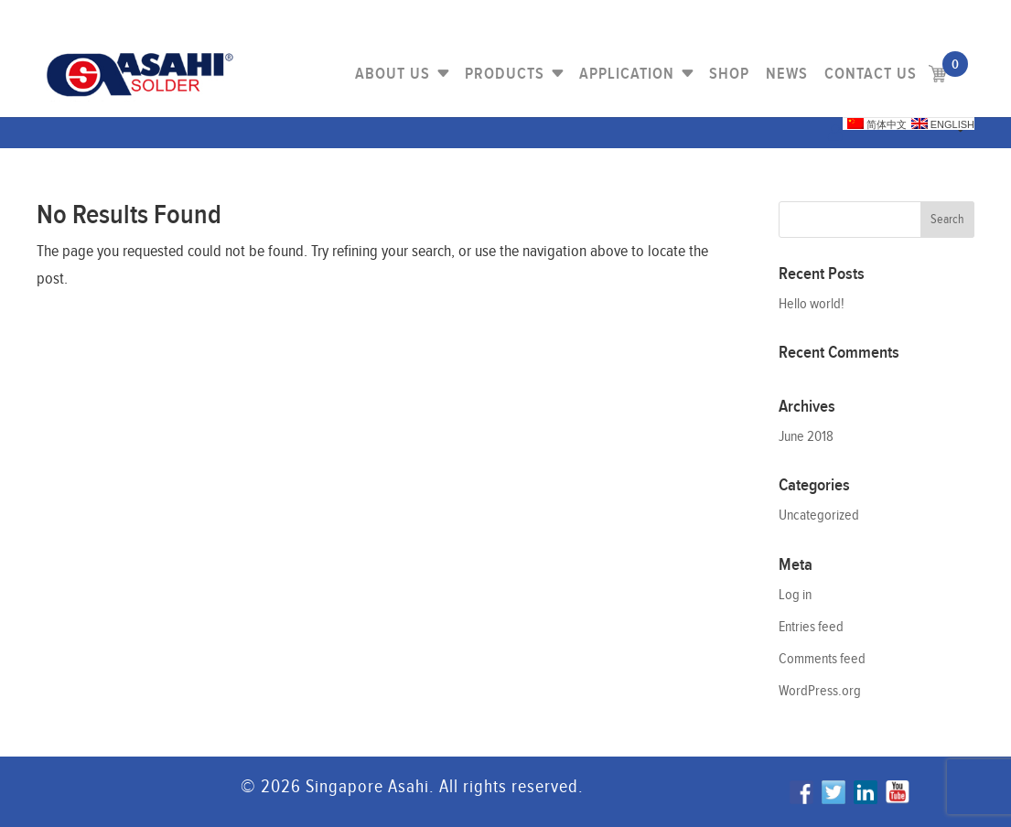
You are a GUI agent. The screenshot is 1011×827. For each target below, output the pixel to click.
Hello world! (811, 304)
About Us (392, 73)
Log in (795, 595)
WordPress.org (820, 691)
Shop (729, 73)
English (942, 124)
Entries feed (811, 627)
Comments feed (822, 659)
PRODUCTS (504, 73)
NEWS (787, 73)
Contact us (870, 73)
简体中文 (877, 124)
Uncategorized (819, 515)
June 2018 (806, 437)
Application (626, 73)
